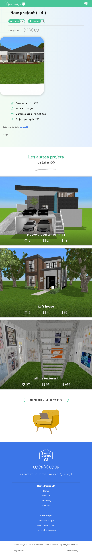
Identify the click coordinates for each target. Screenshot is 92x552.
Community (46, 500)
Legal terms (19, 550)
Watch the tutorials (46, 525)
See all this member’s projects (46, 400)
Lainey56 (24, 127)
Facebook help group (46, 530)
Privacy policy (72, 550)
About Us (46, 495)
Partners (46, 505)
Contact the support (46, 520)
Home (46, 490)
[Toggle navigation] (85, 3)
